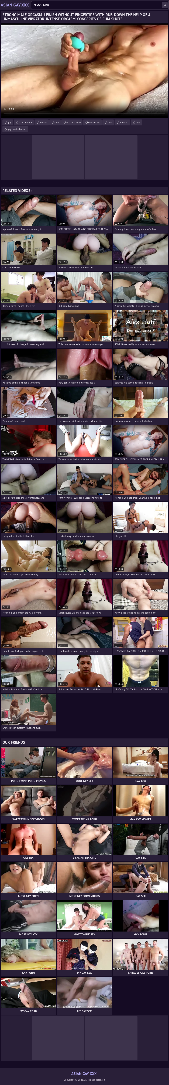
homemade (94, 122)
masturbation (73, 122)
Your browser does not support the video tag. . (84, 70)
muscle (43, 122)
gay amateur (25, 122)
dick (138, 122)
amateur (124, 122)
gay (9, 122)
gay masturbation (17, 129)
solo (110, 122)
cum (56, 122)
